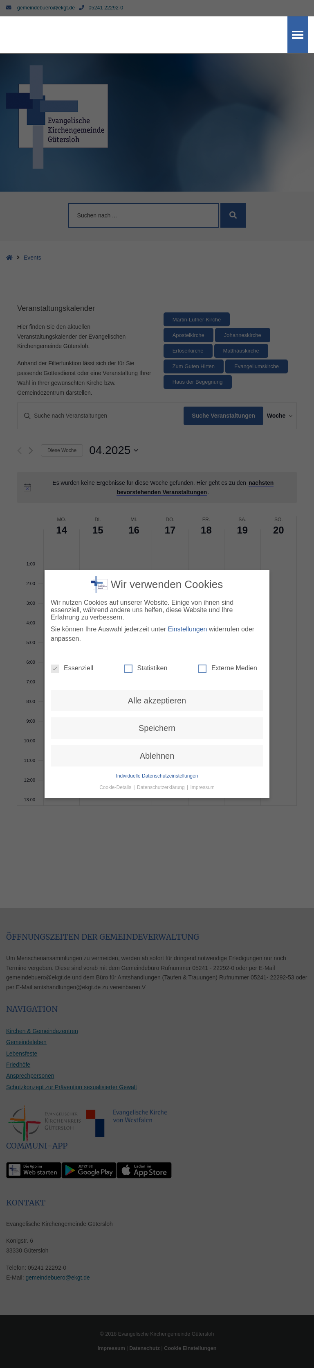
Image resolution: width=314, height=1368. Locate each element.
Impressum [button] (203, 775)
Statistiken (146, 656)
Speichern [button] (157, 716)
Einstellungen (187, 617)
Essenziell (72, 656)
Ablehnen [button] (157, 743)
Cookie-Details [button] (115, 775)
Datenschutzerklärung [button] (161, 775)
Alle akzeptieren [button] (157, 688)
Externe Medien (227, 656)
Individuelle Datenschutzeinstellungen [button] (157, 764)
